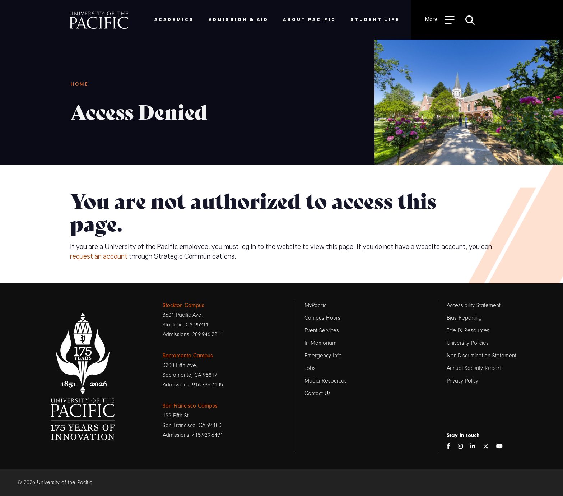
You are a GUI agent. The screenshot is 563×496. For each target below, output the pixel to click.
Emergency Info (323, 355)
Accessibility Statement (474, 305)
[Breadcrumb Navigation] (217, 85)
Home (80, 84)
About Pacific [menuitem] (309, 19)
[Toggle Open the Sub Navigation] (440, 19)
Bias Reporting (464, 318)
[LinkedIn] (475, 446)
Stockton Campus (183, 305)
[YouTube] (502, 446)
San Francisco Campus (190, 406)
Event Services (321, 330)
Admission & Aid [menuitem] (239, 19)
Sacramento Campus (188, 355)
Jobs (310, 368)
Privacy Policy (462, 380)
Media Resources (325, 380)
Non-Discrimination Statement (481, 355)
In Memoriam (320, 343)
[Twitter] (488, 446)
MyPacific (315, 305)
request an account (98, 255)
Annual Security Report (474, 368)
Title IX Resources (468, 330)
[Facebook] (451, 446)
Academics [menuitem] (174, 19)
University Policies (468, 343)
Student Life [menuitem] (375, 19)
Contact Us (317, 393)
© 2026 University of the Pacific (54, 482)
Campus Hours (322, 318)
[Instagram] (463, 446)
